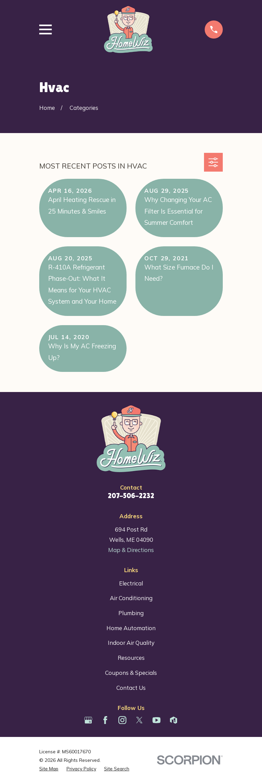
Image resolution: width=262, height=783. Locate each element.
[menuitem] (48, 768)
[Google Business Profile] (88, 720)
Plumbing (131, 613)
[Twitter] (139, 720)
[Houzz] (173, 720)
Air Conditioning (131, 597)
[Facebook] (105, 720)
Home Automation (131, 628)
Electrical (131, 583)
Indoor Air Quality (131, 642)
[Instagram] (122, 720)
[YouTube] (156, 720)
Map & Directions (131, 549)
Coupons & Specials (131, 672)
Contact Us (131, 687)
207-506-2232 (131, 496)
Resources (131, 657)
